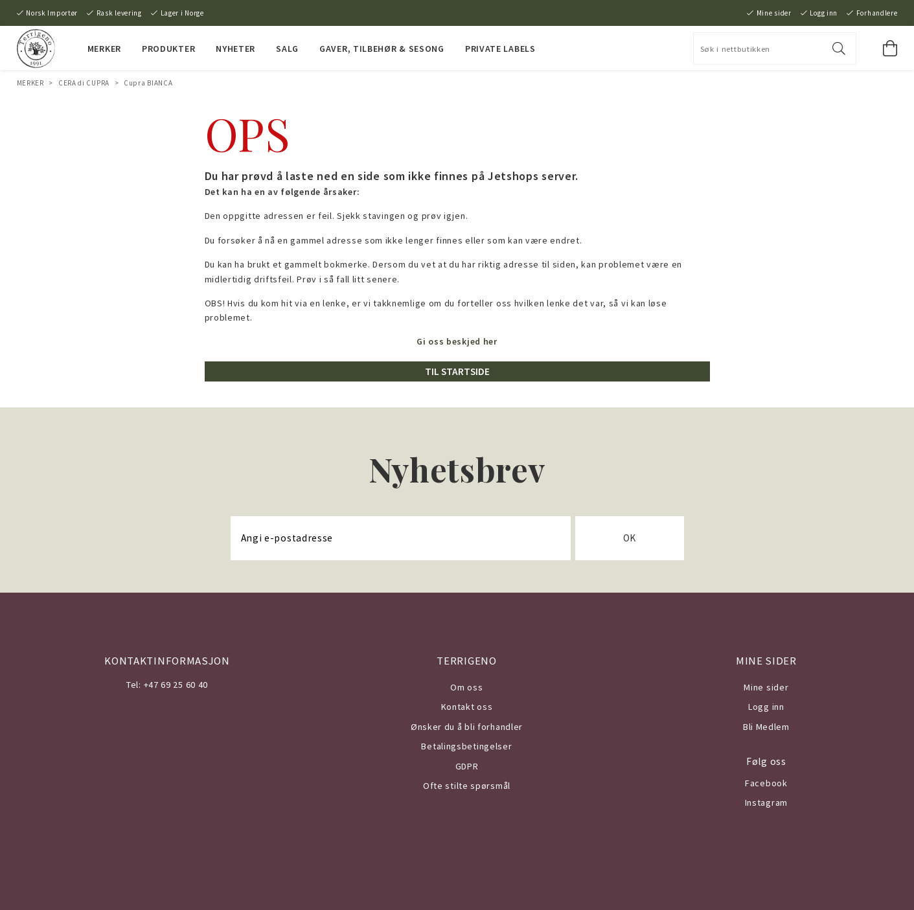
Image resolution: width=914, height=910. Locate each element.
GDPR (467, 766)
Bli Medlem (766, 727)
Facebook (766, 783)
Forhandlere (877, 12)
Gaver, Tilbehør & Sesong (381, 48)
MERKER (104, 48)
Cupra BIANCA (148, 82)
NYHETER (235, 48)
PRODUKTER (168, 48)
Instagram (766, 802)
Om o (461, 687)
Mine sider (774, 12)
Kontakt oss (467, 706)
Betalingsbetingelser (466, 746)
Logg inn (824, 12)
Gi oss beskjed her (457, 341)
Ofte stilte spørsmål (466, 785)
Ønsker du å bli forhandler (467, 727)
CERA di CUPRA (83, 82)
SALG (287, 48)
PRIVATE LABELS (500, 48)
